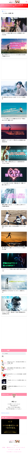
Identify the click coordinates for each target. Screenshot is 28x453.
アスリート (16, 445)
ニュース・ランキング (20, 447)
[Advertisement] (14, 70)
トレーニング (10, 449)
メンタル (16, 449)
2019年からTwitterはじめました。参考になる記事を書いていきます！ (14, 5)
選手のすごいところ (11, 447)
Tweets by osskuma (5, 412)
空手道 (3, 447)
